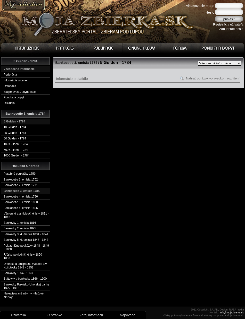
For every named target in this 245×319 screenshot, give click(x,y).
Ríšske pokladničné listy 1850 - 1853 (24, 256)
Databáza (10, 86)
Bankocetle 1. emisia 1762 (21, 179)
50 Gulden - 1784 (15, 138)
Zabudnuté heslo (231, 29)
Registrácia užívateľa (228, 24)
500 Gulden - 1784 (16, 150)
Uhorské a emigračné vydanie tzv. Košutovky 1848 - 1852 (25, 265)
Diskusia (9, 103)
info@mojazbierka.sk (232, 312)
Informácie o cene (15, 80)
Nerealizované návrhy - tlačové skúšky (24, 295)
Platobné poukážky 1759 (19, 173)
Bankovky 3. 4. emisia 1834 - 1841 (26, 234)
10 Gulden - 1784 (15, 127)
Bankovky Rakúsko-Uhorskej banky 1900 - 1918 (26, 286)
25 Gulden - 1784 (15, 133)
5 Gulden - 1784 (14, 121)
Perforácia (10, 74)
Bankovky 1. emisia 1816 (20, 222)
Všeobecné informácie (19, 69)
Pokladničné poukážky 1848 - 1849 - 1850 (26, 247)
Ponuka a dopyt (14, 97)
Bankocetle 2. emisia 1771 (21, 185)
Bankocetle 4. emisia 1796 (21, 196)
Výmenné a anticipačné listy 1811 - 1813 (26, 215)
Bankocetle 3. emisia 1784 (22, 191)
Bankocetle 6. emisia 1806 (21, 208)
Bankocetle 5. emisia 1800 (21, 202)
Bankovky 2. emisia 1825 (20, 228)
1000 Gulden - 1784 (16, 155)
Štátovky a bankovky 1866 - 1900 (25, 278)
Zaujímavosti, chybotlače (20, 92)
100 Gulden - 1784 (16, 144)
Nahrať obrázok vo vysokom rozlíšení (212, 78)
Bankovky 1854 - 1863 (18, 273)
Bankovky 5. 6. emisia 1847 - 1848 (26, 239)
